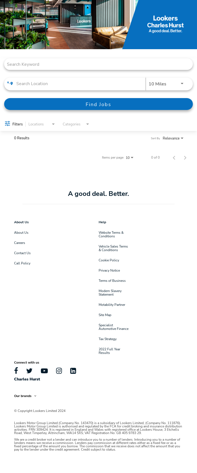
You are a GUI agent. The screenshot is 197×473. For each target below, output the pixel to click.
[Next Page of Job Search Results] (185, 157)
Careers (19, 242)
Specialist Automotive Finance (113, 327)
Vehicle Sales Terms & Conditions (113, 248)
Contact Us (22, 253)
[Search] (98, 104)
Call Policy (22, 263)
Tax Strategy (108, 339)
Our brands (25, 396)
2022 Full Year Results (109, 351)
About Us (21, 232)
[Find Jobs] (98, 104)
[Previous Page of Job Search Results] (174, 157)
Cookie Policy (109, 260)
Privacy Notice (109, 270)
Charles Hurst (27, 379)
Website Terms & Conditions (111, 234)
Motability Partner (112, 304)
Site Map (105, 314)
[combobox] (96, 64)
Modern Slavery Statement (110, 292)
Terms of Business (112, 280)
